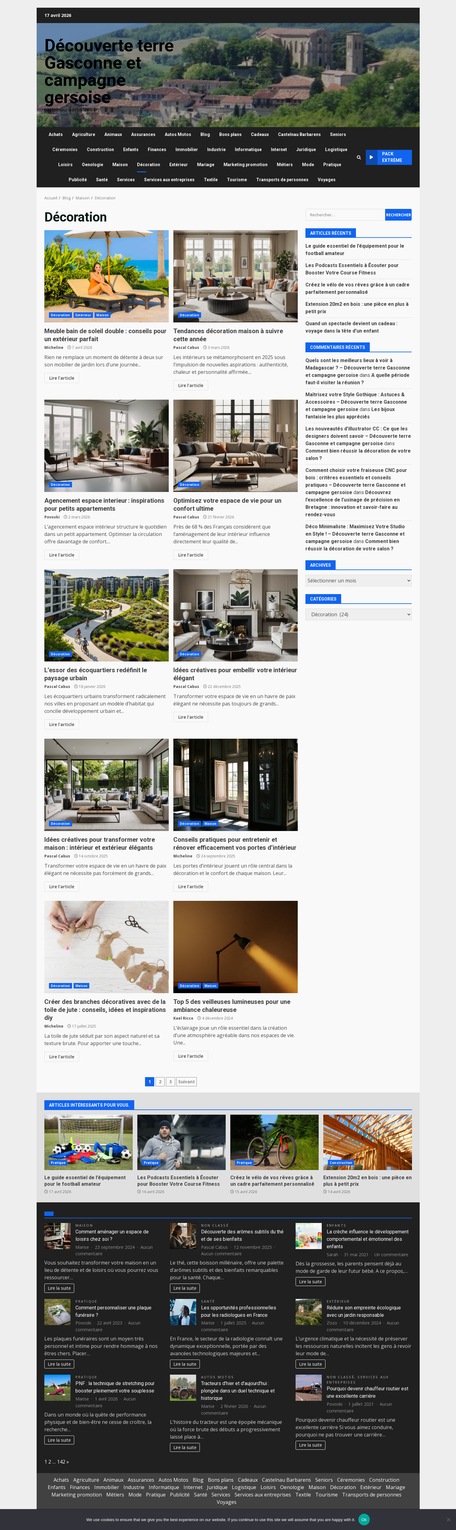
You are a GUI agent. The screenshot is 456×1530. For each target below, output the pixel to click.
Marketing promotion (246, 164)
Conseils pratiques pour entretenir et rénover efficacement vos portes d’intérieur (235, 785)
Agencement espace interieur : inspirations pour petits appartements (106, 446)
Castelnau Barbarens (299, 134)
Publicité (78, 179)
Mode (308, 164)
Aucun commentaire (221, 1253)
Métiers (285, 164)
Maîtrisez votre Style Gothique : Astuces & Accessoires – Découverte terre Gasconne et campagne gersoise (356, 402)
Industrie (216, 149)
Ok (364, 1519)
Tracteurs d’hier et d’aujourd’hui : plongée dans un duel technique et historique (238, 1390)
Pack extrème (384, 157)
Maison (120, 164)
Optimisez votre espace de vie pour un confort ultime (235, 446)
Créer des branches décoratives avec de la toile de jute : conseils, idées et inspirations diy (106, 947)
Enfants (131, 149)
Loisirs (65, 164)
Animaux (113, 134)
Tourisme (237, 179)
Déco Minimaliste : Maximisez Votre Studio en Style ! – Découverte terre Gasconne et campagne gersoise (355, 534)
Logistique (336, 149)
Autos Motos (178, 134)
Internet (279, 149)
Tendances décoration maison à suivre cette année (235, 276)
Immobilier (187, 149)
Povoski (52, 517)
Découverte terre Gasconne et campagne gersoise (109, 71)
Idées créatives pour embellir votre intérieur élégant (235, 615)
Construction (100, 149)
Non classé (215, 1225)
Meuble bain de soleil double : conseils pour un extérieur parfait (106, 276)
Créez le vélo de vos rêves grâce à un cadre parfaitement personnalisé (274, 1142)
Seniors (338, 134)
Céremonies (65, 149)
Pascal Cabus (186, 347)
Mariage (205, 164)
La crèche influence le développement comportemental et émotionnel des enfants (368, 1239)
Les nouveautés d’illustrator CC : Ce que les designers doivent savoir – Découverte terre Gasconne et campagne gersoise (358, 436)
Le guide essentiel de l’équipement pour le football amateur (88, 1142)
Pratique (332, 164)
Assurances (143, 134)
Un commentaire (391, 1254)
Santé (102, 179)
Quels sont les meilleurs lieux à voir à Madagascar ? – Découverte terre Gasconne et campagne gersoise (357, 368)
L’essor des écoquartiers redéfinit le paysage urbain (106, 615)
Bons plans (230, 134)
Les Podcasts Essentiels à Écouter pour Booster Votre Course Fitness (181, 1142)
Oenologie (92, 164)
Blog (205, 134)
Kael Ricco (183, 1018)
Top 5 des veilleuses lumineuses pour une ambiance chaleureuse (235, 947)
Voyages (327, 179)
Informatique (248, 149)
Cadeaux (260, 134)
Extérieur (178, 164)
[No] (448, 1519)
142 (61, 1461)
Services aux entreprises (169, 179)
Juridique (306, 149)
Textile (211, 179)
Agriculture (83, 134)
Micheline (53, 347)
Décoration (148, 164)
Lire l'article (61, 378)
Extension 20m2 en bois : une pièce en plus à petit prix (367, 1142)
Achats (56, 134)
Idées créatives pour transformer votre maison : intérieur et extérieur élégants (106, 785)
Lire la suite (59, 1288)
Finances (157, 149)
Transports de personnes (282, 179)
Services (126, 179)
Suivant (186, 1082)
